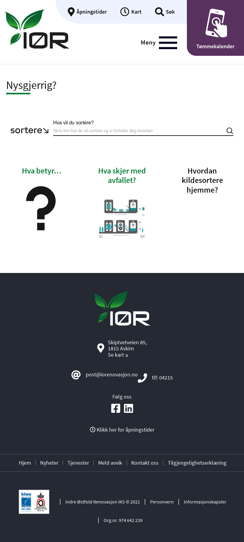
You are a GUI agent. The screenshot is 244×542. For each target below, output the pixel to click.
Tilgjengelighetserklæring (197, 462)
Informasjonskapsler (205, 502)
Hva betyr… (41, 171)
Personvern (162, 502)
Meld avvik (110, 462)
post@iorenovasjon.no (112, 374)
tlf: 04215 (162, 377)
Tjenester (78, 462)
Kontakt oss (145, 462)
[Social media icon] (115, 408)
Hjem (25, 462)
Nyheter (49, 462)
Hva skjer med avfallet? (122, 175)
